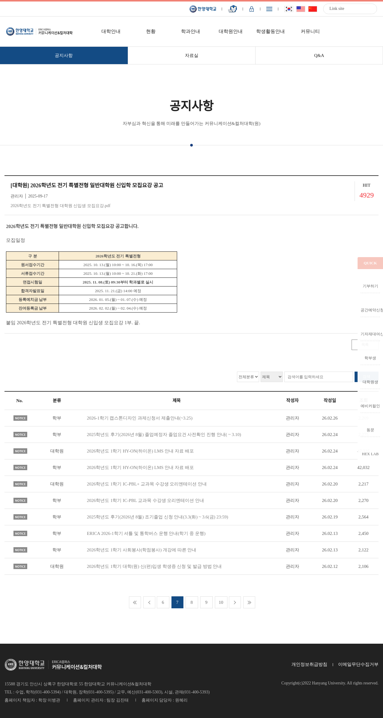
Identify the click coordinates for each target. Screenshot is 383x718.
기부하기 (370, 286)
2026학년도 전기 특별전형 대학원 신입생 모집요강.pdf (60, 205)
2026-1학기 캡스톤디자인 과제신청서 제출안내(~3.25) (139, 418)
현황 (151, 31)
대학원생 (370, 382)
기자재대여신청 (370, 334)
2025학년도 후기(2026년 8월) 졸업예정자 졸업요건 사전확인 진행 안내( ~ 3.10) (164, 434)
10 (221, 602)
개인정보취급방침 (309, 664)
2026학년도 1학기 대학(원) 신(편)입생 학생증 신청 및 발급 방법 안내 (154, 566)
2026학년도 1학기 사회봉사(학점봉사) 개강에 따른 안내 (141, 549)
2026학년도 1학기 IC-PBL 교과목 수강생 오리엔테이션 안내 (145, 500)
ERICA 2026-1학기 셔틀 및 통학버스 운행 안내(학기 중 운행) (146, 533)
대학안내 (111, 31)
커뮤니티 (310, 31)
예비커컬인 (370, 406)
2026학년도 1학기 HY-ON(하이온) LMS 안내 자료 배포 (140, 451)
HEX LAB (370, 454)
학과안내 (190, 31)
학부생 (370, 358)
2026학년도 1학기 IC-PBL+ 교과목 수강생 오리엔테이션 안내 (147, 484)
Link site (336, 8)
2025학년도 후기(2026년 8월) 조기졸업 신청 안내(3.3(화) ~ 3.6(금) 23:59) (157, 517)
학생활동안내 (270, 31)
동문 (370, 430)
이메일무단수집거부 (358, 664)
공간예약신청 (370, 310)
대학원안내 (231, 31)
